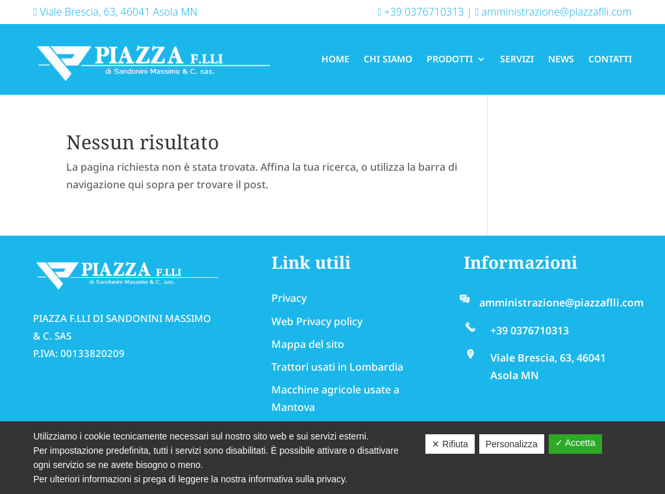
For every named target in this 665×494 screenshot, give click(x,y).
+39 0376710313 (421, 12)
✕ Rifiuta (450, 444)
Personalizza (512, 444)
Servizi (517, 59)
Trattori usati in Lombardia (337, 367)
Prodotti (450, 59)
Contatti (610, 59)
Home (335, 59)
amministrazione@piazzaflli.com (553, 12)
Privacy (289, 298)
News (561, 59)
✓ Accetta (575, 443)
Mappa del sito (307, 344)
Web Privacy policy (316, 321)
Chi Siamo (388, 59)
